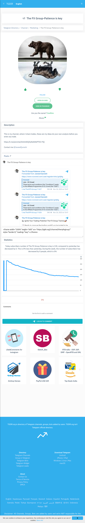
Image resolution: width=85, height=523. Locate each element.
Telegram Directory (11, 28)
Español (56, 499)
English (9, 499)
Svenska (10, 503)
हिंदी (45, 506)
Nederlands (74, 499)
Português (65, 499)
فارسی (51, 503)
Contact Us (22, 477)
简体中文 (58, 503)
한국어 (66, 503)
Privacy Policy (22, 482)
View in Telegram (42, 106)
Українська (17, 499)
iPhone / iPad (62, 458)
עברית (39, 503)
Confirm (50, 113)
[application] (42, 274)
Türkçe (23, 503)
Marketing (34, 28)
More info (40, 520)
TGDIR (9, 3)
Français (34, 499)
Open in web (42, 100)
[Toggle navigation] (81, 4)
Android (62, 455)
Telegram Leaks (22, 466)
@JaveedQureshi (20, 147)
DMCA (22, 485)
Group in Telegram (22, 458)
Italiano (49, 499)
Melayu (40, 506)
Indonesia (74, 503)
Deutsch (42, 499)
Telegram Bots (22, 460)
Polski (17, 503)
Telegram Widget (22, 463)
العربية (45, 503)
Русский (26, 499)
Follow (42, 95)
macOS (62, 463)
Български (31, 503)
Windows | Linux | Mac (62, 460)
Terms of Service (22, 479)
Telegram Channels (22, 455)
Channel (24, 28)
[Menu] (81, 257)
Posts (7, 156)
